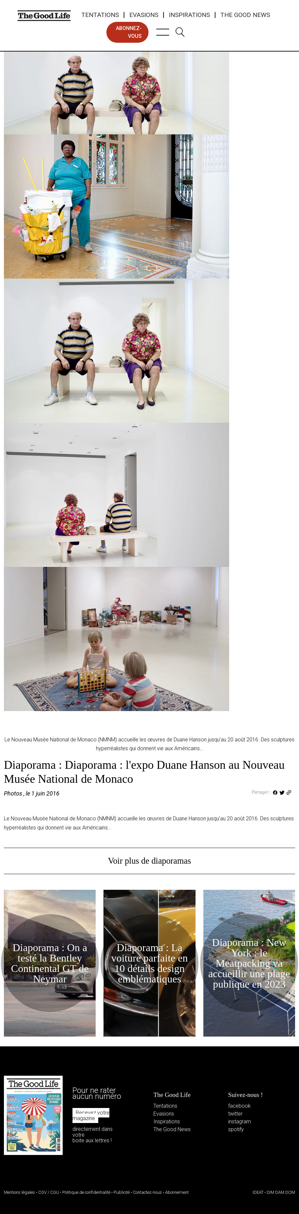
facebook (239, 1106)
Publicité (122, 1192)
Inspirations (189, 15)
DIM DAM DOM (281, 1192)
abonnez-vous (129, 32)
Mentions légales (19, 1192)
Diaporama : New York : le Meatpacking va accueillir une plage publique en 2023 (249, 963)
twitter (235, 1114)
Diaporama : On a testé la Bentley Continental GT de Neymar (50, 963)
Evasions (143, 15)
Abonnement (177, 1192)
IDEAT (258, 1192)
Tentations (100, 15)
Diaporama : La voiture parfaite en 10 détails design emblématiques (149, 963)
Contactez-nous (147, 1192)
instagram (239, 1121)
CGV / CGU (48, 1192)
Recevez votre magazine (90, 1116)
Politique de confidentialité (86, 1192)
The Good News (245, 15)
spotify (236, 1129)
